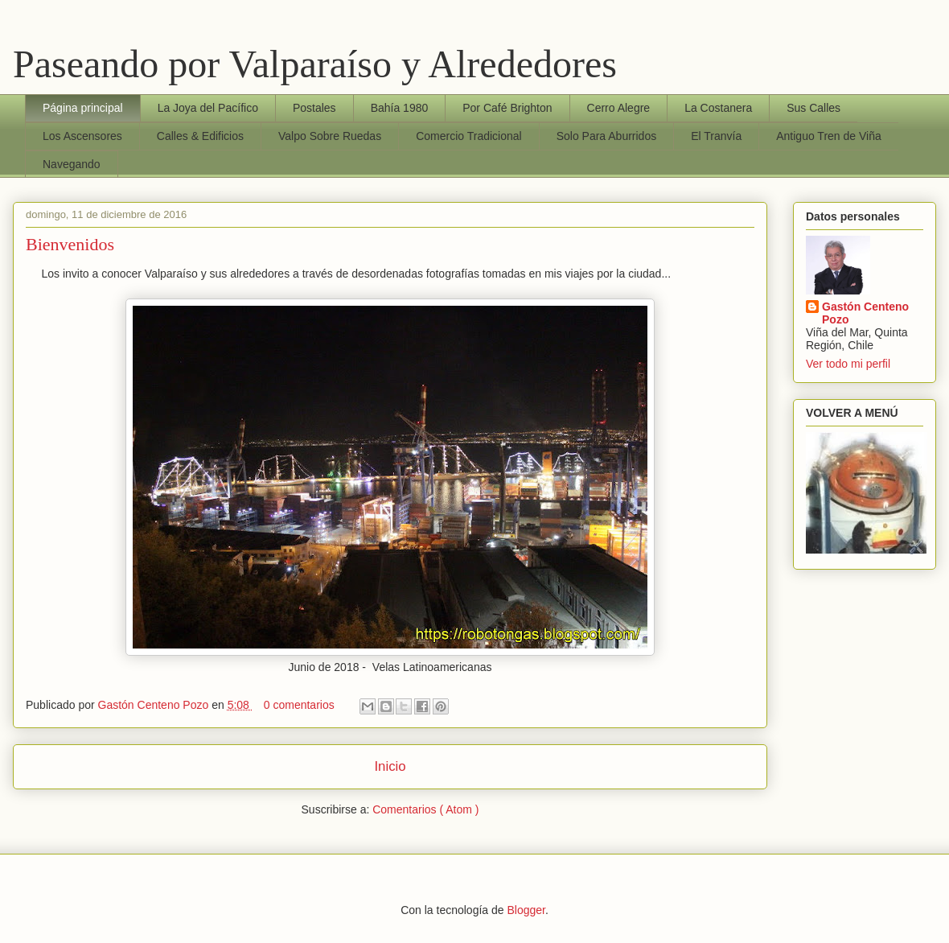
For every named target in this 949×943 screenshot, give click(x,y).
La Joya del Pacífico (208, 107)
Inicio (389, 766)
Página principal (83, 107)
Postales (314, 107)
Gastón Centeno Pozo (155, 704)
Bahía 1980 (400, 107)
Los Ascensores (82, 136)
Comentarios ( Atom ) (425, 809)
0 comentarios (301, 704)
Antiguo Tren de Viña (828, 136)
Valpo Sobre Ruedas (329, 136)
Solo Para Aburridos (607, 136)
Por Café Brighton (507, 107)
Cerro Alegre (619, 107)
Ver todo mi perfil (848, 363)
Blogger (525, 910)
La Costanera (718, 107)
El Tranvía (716, 136)
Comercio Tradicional (469, 136)
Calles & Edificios (200, 136)
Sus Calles (813, 107)
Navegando (72, 164)
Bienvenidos (70, 244)
